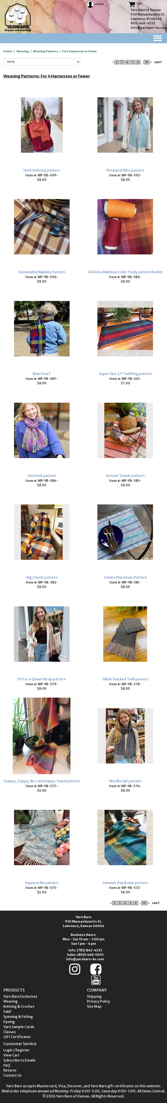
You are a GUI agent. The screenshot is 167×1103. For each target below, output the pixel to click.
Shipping (94, 996)
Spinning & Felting (18, 1016)
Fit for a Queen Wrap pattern (42, 679)
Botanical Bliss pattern (125, 170)
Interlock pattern (41, 475)
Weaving (22, 51)
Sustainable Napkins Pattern (41, 272)
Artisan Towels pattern (125, 475)
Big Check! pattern (41, 577)
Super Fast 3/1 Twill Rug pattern (125, 373)
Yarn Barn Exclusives (20, 996)
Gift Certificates (17, 1037)
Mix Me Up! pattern (125, 781)
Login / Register (16, 1050)
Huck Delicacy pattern (42, 170)
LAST (158, 62)
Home (7, 51)
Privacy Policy (98, 1001)
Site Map (94, 1006)
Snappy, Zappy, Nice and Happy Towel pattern (42, 781)
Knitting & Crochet (18, 1006)
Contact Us (12, 1075)
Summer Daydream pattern (125, 882)
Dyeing (9, 1021)
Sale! (7, 1011)
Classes (9, 1032)
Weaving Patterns (45, 51)
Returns (9, 1070)
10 (146, 62)
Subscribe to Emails (19, 1060)
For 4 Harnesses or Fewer (79, 51)
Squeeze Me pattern (41, 882)
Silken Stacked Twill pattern (125, 679)
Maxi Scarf (42, 373)
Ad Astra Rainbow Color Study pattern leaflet (125, 272)
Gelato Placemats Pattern (125, 577)
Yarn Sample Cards (18, 1027)
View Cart (11, 1055)
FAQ (6, 1065)
